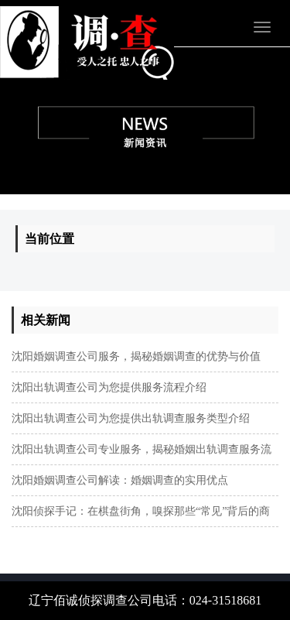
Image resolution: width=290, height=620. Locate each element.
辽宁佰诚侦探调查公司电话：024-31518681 (145, 600)
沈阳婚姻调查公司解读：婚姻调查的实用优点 (120, 480)
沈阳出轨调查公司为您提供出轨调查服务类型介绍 (131, 418)
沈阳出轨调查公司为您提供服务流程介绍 (109, 387)
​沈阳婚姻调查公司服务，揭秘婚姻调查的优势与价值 (136, 356)
